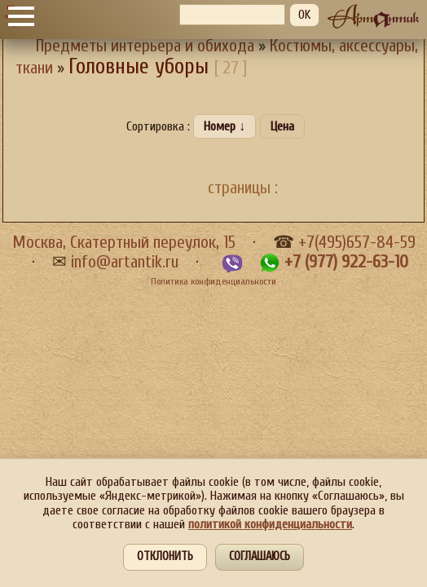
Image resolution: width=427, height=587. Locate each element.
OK (304, 14)
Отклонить (165, 556)
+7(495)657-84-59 (357, 242)
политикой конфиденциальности (270, 524)
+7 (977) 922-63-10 (346, 262)
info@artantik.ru (124, 262)
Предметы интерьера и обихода (145, 46)
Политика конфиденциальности (213, 281)
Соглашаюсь (259, 556)
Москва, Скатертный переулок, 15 (124, 242)
